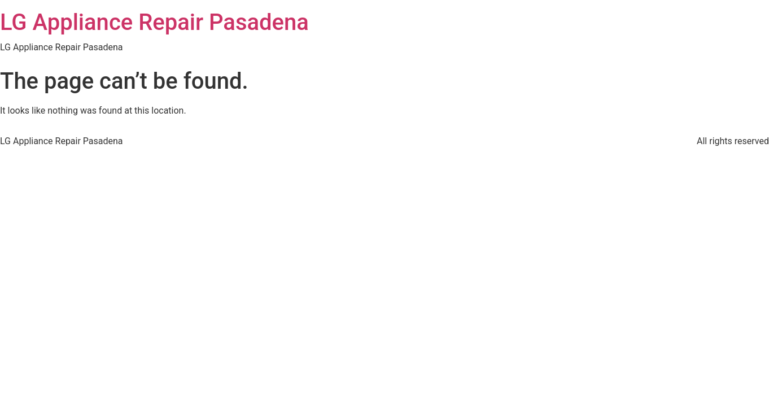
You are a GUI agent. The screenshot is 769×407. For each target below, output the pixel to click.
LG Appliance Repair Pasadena (154, 22)
